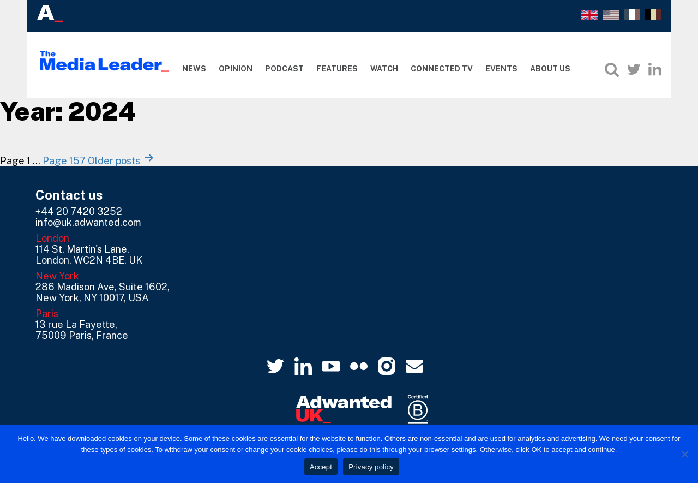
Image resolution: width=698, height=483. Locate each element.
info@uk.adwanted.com (88, 222)
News (194, 68)
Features (337, 68)
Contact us (69, 194)
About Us (550, 68)
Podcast (284, 68)
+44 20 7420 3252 (78, 211)
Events (501, 68)
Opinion (235, 68)
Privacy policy (371, 467)
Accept (321, 467)
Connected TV (442, 68)
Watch (384, 68)
